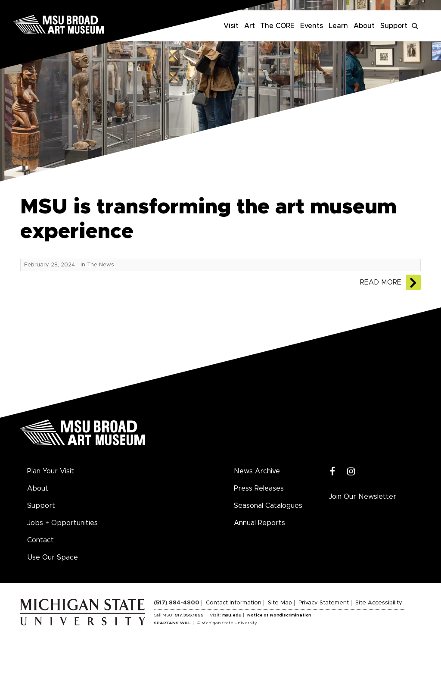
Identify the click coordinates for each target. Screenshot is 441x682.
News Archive (257, 471)
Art (249, 25)
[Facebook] (332, 472)
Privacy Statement (323, 603)
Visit (231, 25)
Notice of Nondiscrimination (279, 615)
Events (311, 25)
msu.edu (232, 615)
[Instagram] (351, 472)
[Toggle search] (415, 26)
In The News (97, 265)
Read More (380, 282)
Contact (40, 540)
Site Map (280, 603)
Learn (338, 25)
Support (393, 25)
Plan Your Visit (50, 471)
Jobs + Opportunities (62, 522)
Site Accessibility (378, 603)
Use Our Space (52, 557)
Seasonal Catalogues (268, 505)
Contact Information (233, 603)
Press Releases (259, 488)
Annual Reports (259, 522)
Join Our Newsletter (362, 496)
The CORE (277, 25)
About (364, 25)
